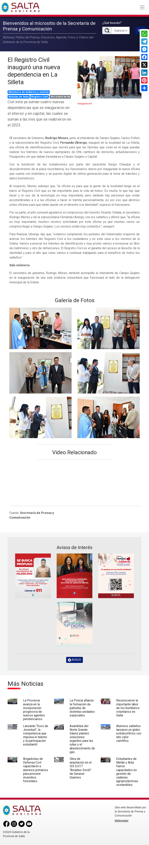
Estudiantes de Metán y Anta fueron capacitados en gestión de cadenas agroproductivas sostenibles (127, 772)
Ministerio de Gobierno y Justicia (29, 92)
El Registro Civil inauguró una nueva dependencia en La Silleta (34, 71)
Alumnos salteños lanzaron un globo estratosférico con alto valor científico (128, 733)
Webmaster (121, 820)
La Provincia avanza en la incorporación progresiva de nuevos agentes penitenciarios (34, 710)
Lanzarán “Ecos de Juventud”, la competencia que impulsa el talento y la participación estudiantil (35, 735)
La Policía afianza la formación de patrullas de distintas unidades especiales (82, 708)
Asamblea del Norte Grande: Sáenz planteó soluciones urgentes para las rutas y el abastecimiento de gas (82, 739)
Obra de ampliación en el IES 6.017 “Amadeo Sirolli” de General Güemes (81, 768)
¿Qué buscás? (111, 23)
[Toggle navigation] (142, 7)
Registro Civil (39, 96)
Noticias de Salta (19, 96)
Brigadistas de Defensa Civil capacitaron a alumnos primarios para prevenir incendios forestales (35, 770)
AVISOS (74, 660)
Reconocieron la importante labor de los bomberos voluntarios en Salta (127, 708)
